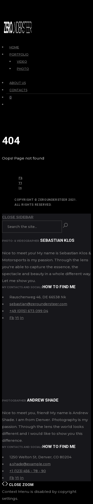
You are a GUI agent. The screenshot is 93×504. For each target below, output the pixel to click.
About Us (17, 83)
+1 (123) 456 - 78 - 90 (27, 471)
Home (14, 47)
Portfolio (19, 54)
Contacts (18, 90)
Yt (20, 183)
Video (22, 61)
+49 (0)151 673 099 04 (28, 311)
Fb (20, 178)
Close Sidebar (17, 217)
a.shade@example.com (30, 464)
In (20, 188)
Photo (23, 69)
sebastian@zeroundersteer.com (38, 304)
